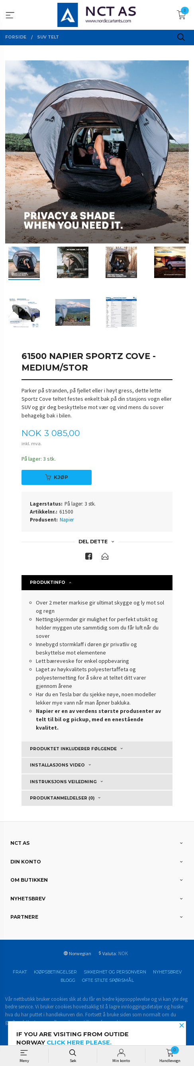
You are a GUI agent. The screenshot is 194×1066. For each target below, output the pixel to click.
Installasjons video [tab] (57, 765)
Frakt (20, 972)
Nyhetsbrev (167, 972)
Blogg (68, 980)
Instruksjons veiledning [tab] (63, 781)
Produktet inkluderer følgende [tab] (73, 748)
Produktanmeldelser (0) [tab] (62, 798)
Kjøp (56, 477)
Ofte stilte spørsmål (108, 980)
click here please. (79, 1042)
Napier (67, 519)
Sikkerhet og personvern (115, 972)
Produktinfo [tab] (47, 582)
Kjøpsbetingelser (55, 972)
